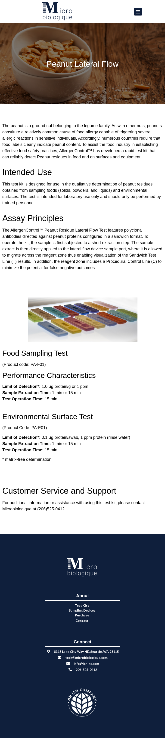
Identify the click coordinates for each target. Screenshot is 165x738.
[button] (138, 12)
